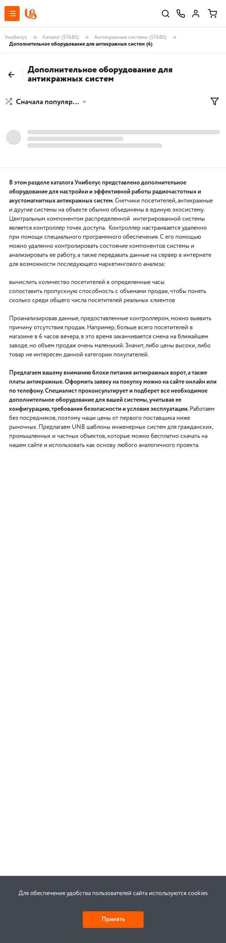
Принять (113, 919)
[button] (47, 102)
